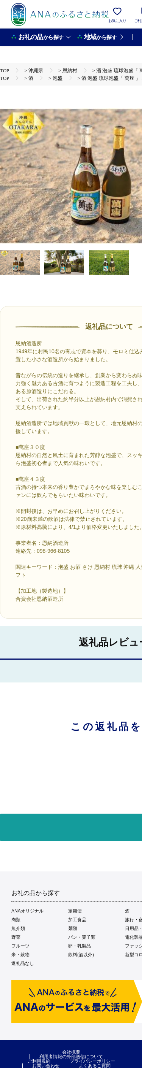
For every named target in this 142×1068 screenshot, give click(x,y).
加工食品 (77, 919)
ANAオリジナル (27, 911)
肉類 (15, 919)
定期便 (75, 911)
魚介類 (18, 928)
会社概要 (71, 1052)
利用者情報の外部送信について (71, 1056)
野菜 (15, 937)
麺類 (72, 928)
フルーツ (20, 946)
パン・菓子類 (81, 937)
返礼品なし (22, 963)
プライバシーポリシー (92, 1061)
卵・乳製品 (79, 946)
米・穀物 (20, 954)
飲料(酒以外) (81, 954)
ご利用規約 (39, 1061)
